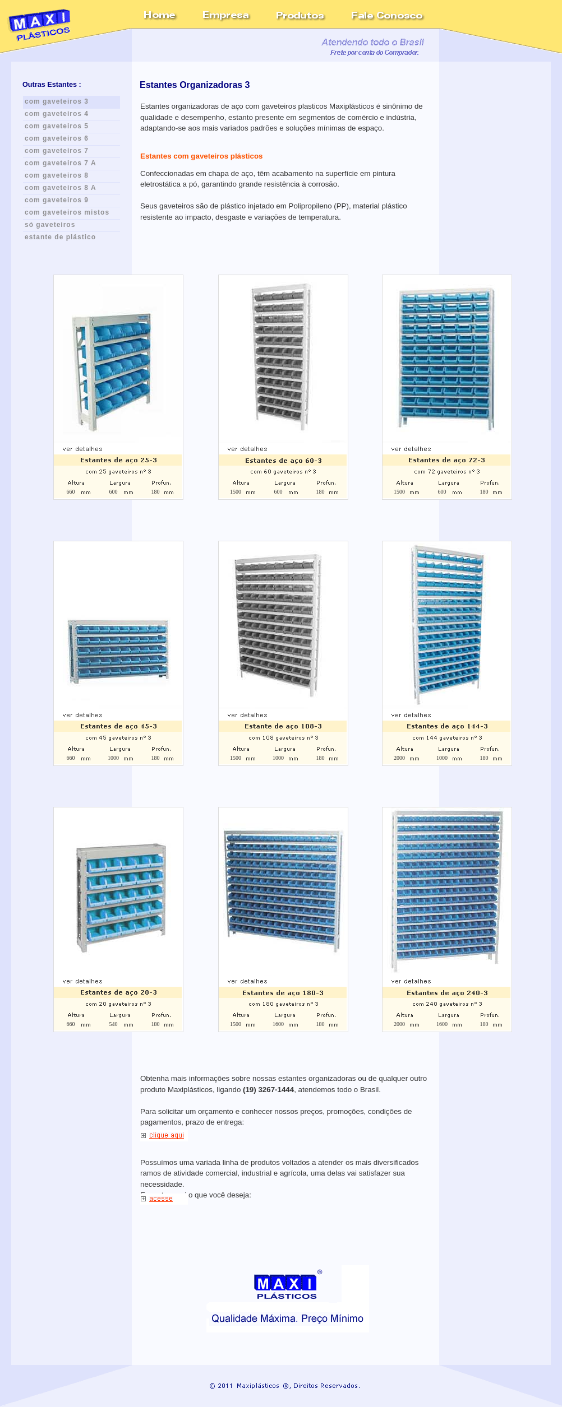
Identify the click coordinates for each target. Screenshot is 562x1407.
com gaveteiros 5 (57, 126)
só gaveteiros (50, 225)
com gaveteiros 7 (57, 151)
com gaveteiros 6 (57, 138)
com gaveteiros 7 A (60, 163)
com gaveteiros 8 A (60, 188)
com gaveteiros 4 (57, 114)
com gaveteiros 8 (57, 175)
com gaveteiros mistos (67, 212)
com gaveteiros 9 (57, 200)
